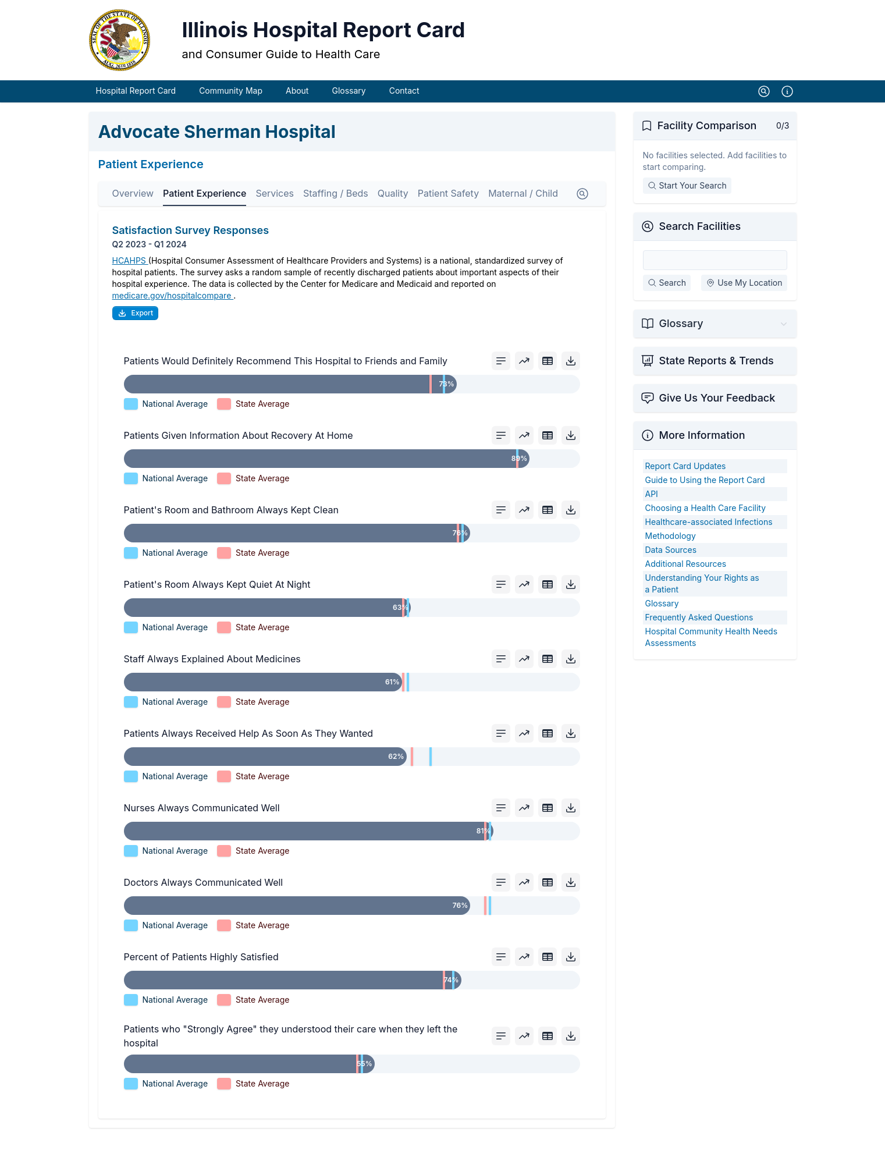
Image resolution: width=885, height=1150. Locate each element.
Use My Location (744, 295)
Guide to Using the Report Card (705, 493)
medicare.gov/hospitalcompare (173, 308)
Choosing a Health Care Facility (705, 521)
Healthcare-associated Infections (709, 534)
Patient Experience (204, 206)
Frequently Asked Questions (699, 630)
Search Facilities (700, 239)
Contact (404, 103)
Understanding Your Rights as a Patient (702, 596)
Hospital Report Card (136, 103)
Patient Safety (448, 206)
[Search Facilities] (715, 273)
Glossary (348, 103)
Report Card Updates (685, 479)
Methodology (670, 548)
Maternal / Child (523, 206)
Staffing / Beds (335, 206)
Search (667, 295)
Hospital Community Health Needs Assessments (711, 650)
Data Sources (671, 562)
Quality (393, 206)
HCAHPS (130, 273)
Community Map (230, 103)
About (297, 103)
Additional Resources (686, 576)
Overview (133, 206)
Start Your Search (687, 198)
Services (274, 206)
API (651, 507)
